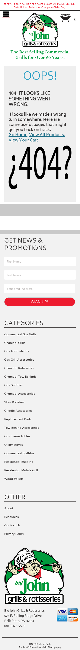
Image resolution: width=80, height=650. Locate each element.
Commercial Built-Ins (19, 453)
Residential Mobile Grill (21, 470)
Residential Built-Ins (18, 461)
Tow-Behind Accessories (21, 427)
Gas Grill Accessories (19, 359)
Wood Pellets (13, 478)
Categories (24, 323)
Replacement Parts (18, 419)
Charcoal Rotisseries (19, 368)
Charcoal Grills (14, 342)
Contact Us (12, 525)
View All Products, (47, 135)
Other (15, 497)
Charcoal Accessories (19, 393)
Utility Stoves (13, 444)
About (8, 508)
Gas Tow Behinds (16, 351)
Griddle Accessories (18, 410)
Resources (11, 516)
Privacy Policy (14, 533)
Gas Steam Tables (17, 436)
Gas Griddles (13, 385)
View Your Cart (23, 140)
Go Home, (18, 135)
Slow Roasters (14, 402)
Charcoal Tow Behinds (20, 376)
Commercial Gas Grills (20, 334)
